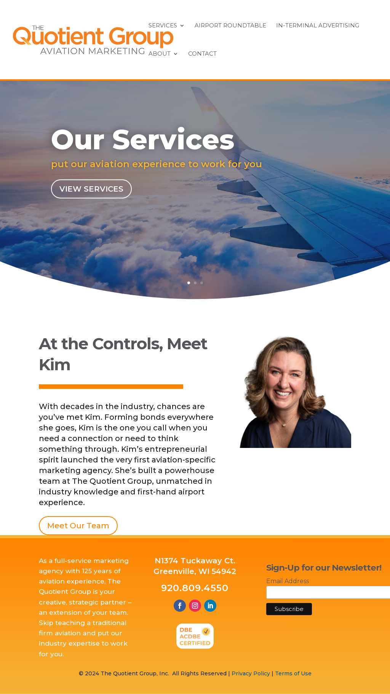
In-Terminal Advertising (317, 26)
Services (163, 26)
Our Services (143, 142)
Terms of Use (293, 673)
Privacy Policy (251, 673)
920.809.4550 (195, 587)
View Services (91, 191)
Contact (202, 54)
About (160, 54)
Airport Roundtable (230, 26)
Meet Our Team (78, 525)
